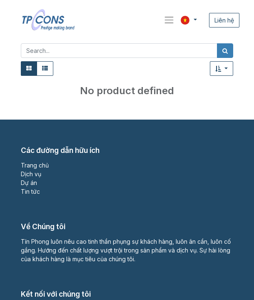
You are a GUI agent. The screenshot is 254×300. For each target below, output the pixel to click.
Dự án (29, 182)
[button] (221, 68)
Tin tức (30, 191)
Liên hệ (224, 20)
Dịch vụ (31, 174)
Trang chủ (35, 165)
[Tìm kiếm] (225, 50)
